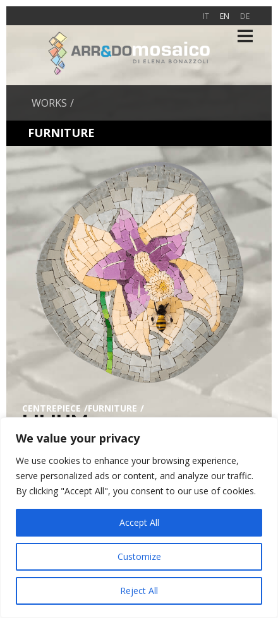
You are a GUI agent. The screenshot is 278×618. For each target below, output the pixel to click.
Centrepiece (51, 408)
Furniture (112, 408)
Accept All (139, 522)
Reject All (139, 591)
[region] (139, 517)
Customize (139, 556)
